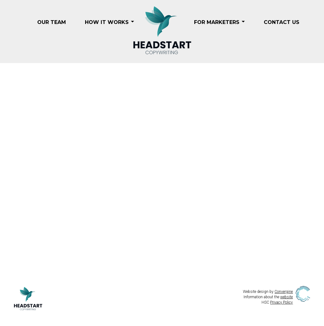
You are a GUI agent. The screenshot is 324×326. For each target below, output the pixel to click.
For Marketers (216, 22)
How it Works (107, 22)
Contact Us (281, 22)
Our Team (51, 22)
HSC (277, 302)
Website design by (268, 291)
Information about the (268, 297)
